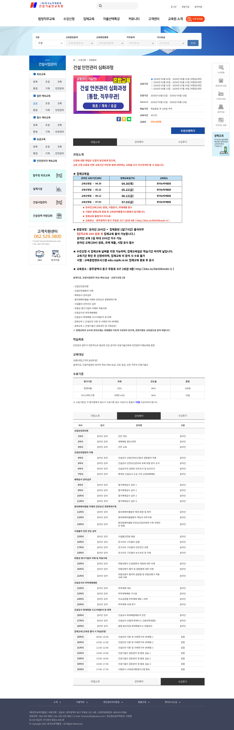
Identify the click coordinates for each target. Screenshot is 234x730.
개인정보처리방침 (111, 702)
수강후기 (182, 142)
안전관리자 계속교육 (47, 161)
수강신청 (68, 19)
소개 (56, 702)
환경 (35, 88)
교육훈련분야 (75, 43)
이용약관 (80, 702)
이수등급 (165, 43)
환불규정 (142, 702)
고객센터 (153, 19)
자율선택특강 (111, 19)
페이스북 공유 (119, 119)
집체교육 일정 (220, 85)
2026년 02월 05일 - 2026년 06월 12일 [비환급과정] (176, 82)
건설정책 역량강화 (42, 215)
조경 (47, 82)
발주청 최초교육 (41, 175)
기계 (47, 88)
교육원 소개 (175, 19)
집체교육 (88, 19)
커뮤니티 (134, 19)
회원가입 (185, 6)
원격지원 (55, 260)
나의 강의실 (197, 19)
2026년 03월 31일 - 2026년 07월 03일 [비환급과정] (176, 85)
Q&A (40, 260)
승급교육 (41, 139)
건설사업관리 (40, 202)
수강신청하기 (188, 131)
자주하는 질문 (220, 125)
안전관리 (59, 88)
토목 (35, 82)
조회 (193, 43)
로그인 (174, 6)
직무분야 (134, 43)
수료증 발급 (221, 98)
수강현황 (220, 72)
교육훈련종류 (106, 43)
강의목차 (139, 142)
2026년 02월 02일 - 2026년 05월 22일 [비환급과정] (176, 78)
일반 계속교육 (43, 96)
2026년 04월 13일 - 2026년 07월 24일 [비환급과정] (176, 88)
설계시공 (37, 189)
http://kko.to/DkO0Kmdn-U (152, 220)
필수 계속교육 (43, 117)
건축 (59, 82)
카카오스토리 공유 (124, 119)
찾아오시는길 (171, 702)
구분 (40, 43)
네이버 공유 (129, 119)
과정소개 (95, 142)
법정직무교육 (46, 19)
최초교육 (41, 74)
